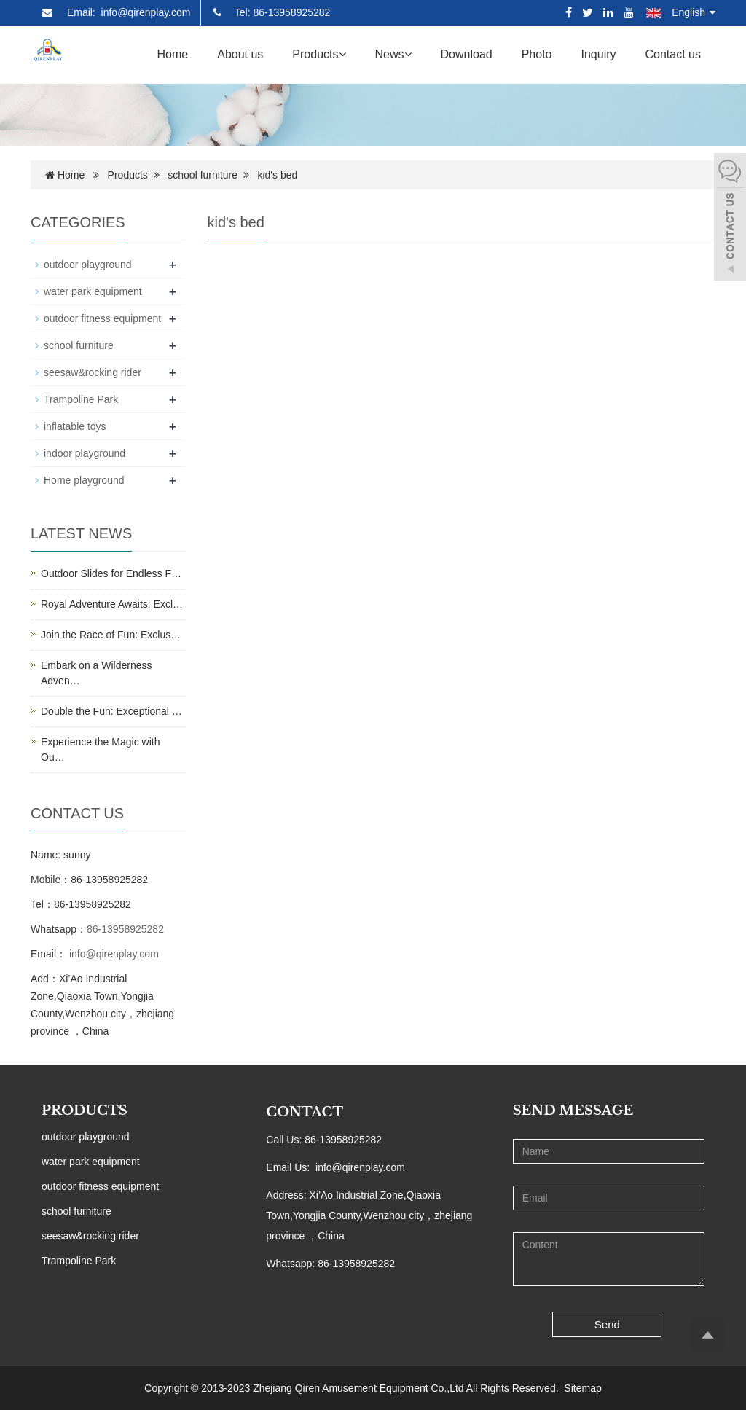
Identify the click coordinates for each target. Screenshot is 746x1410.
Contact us (673, 54)
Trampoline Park (81, 399)
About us (240, 54)
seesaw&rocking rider (92, 372)
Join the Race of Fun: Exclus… (111, 635)
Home (173, 54)
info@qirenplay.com (112, 954)
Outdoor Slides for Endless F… (111, 573)
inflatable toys (75, 426)
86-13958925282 (125, 929)
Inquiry (598, 54)
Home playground (84, 480)
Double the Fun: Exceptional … (111, 711)
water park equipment (93, 291)
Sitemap (582, 1388)
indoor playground (84, 453)
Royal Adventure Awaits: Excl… (112, 604)
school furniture (202, 175)
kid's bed (277, 175)
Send (607, 1324)
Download (466, 54)
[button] (342, 54)
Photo (537, 54)
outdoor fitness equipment (102, 318)
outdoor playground (88, 264)
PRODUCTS (84, 1110)
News (393, 54)
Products (318, 54)
